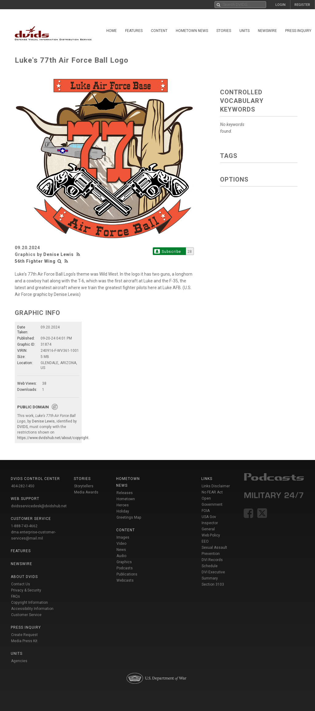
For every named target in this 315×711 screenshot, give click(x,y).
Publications (126, 574)
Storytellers (83, 486)
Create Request (24, 635)
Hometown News (192, 31)
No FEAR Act (212, 492)
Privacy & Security (26, 590)
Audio (121, 556)
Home (111, 31)
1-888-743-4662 (24, 526)
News (121, 550)
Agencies (19, 661)
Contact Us (20, 584)
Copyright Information (29, 602)
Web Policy (211, 535)
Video (121, 543)
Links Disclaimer (216, 486)
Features (134, 31)
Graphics (124, 562)
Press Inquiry (298, 31)
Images (122, 537)
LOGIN (280, 5)
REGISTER (302, 5)
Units (244, 31)
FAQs (15, 596)
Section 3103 (213, 584)
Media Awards (86, 492)
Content (159, 31)
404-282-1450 (22, 486)
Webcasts (125, 580)
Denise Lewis (58, 254)
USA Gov (209, 517)
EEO (205, 541)
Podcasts (124, 568)
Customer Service (26, 615)
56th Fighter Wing (35, 261)
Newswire (267, 31)
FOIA (206, 511)
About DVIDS (24, 577)
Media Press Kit (24, 641)
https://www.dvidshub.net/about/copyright (53, 438)
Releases (124, 493)
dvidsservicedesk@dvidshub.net (39, 506)
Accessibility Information (32, 609)
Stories (223, 31)
